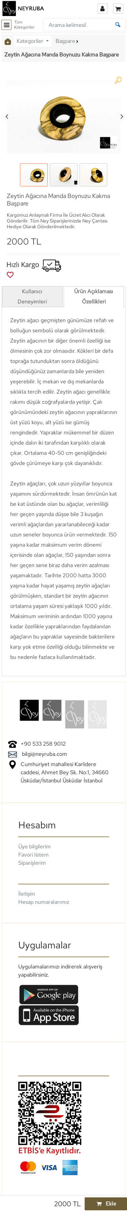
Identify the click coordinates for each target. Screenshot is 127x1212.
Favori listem (33, 854)
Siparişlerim (32, 862)
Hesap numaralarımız (43, 902)
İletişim (26, 893)
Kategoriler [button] (31, 41)
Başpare (65, 41)
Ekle (105, 1203)
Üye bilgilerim (34, 846)
